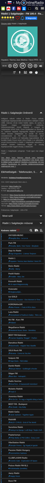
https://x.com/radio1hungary (13, 199)
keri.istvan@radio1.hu (15, 191)
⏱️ (36, 72)
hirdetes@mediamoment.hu (20, 178)
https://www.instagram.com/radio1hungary (25, 197)
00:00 (4, 66)
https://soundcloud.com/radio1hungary (25, 201)
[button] (10, 65)
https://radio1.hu (15, 186)
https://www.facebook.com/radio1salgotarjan (25, 195)
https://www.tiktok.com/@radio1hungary (21, 206)
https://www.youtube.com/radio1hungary (24, 204)
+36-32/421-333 (13, 188)
